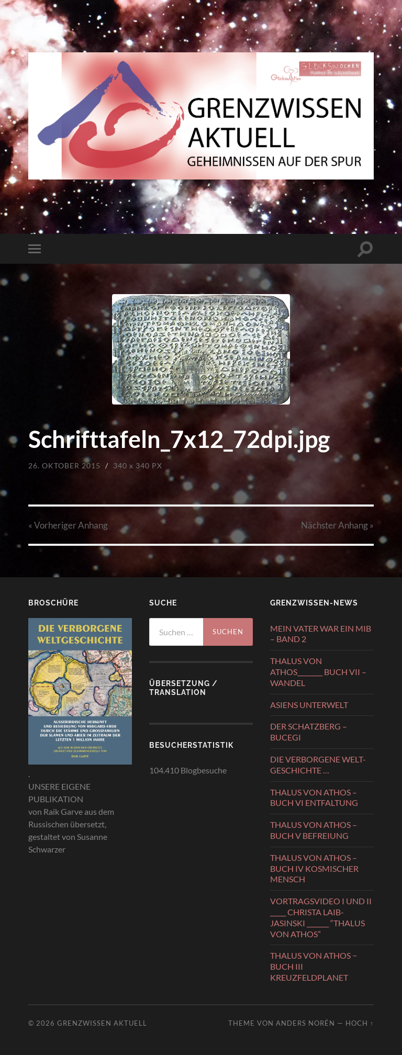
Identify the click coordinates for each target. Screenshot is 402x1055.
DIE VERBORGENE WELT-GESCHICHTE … (318, 764)
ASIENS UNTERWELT (309, 705)
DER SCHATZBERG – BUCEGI (308, 731)
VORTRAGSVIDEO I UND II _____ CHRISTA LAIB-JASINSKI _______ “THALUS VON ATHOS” (321, 917)
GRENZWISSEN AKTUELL (102, 1023)
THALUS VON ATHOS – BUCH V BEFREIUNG (313, 830)
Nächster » (337, 525)
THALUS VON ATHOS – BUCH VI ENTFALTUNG (314, 797)
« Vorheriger (68, 525)
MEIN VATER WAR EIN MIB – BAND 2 (320, 633)
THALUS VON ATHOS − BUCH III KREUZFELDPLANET (313, 966)
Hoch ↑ (359, 1023)
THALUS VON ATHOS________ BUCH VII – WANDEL (318, 672)
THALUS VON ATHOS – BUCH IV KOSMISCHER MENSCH (314, 868)
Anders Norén (305, 1023)
